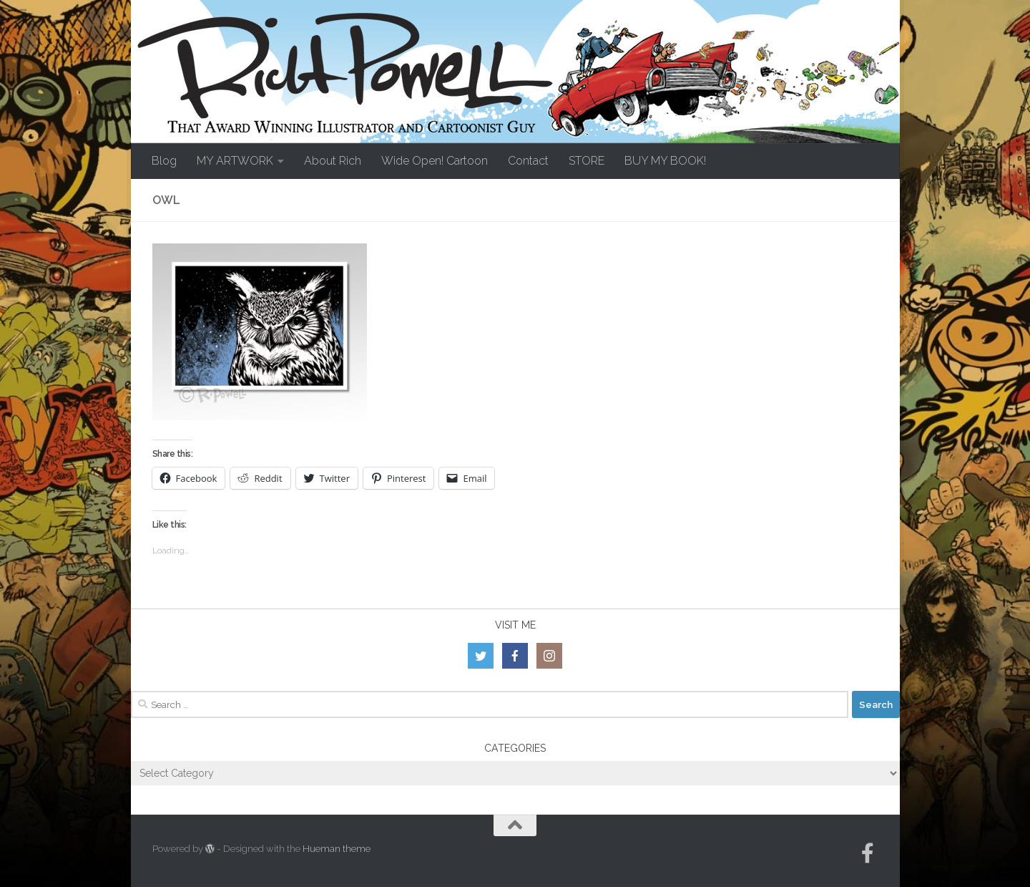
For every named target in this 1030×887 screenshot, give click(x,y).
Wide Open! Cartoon (434, 161)
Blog (164, 161)
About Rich (332, 161)
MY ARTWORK (235, 161)
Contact (528, 161)
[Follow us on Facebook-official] (868, 853)
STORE (586, 161)
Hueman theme (337, 848)
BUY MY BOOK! (665, 161)
